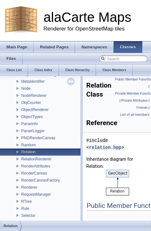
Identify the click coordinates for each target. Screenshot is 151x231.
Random (28, 145)
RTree (26, 201)
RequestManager (36, 194)
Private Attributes (134, 100)
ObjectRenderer (35, 109)
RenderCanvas (34, 173)
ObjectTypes (32, 117)
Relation (28, 152)
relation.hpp (105, 147)
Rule (25, 208)
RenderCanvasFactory (40, 180)
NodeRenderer (34, 95)
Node (26, 88)
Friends (142, 108)
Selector (28, 215)
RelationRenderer (36, 159)
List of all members (134, 115)
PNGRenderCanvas (38, 138)
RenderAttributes (35, 166)
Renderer (29, 187)
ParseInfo (29, 124)
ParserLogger (33, 131)
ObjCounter (31, 102)
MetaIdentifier (33, 81)
